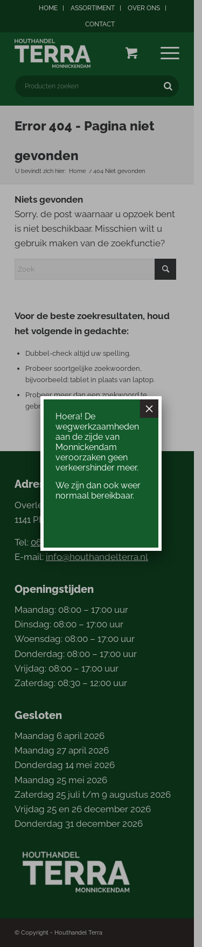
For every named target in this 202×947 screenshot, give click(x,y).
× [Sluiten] (149, 408)
